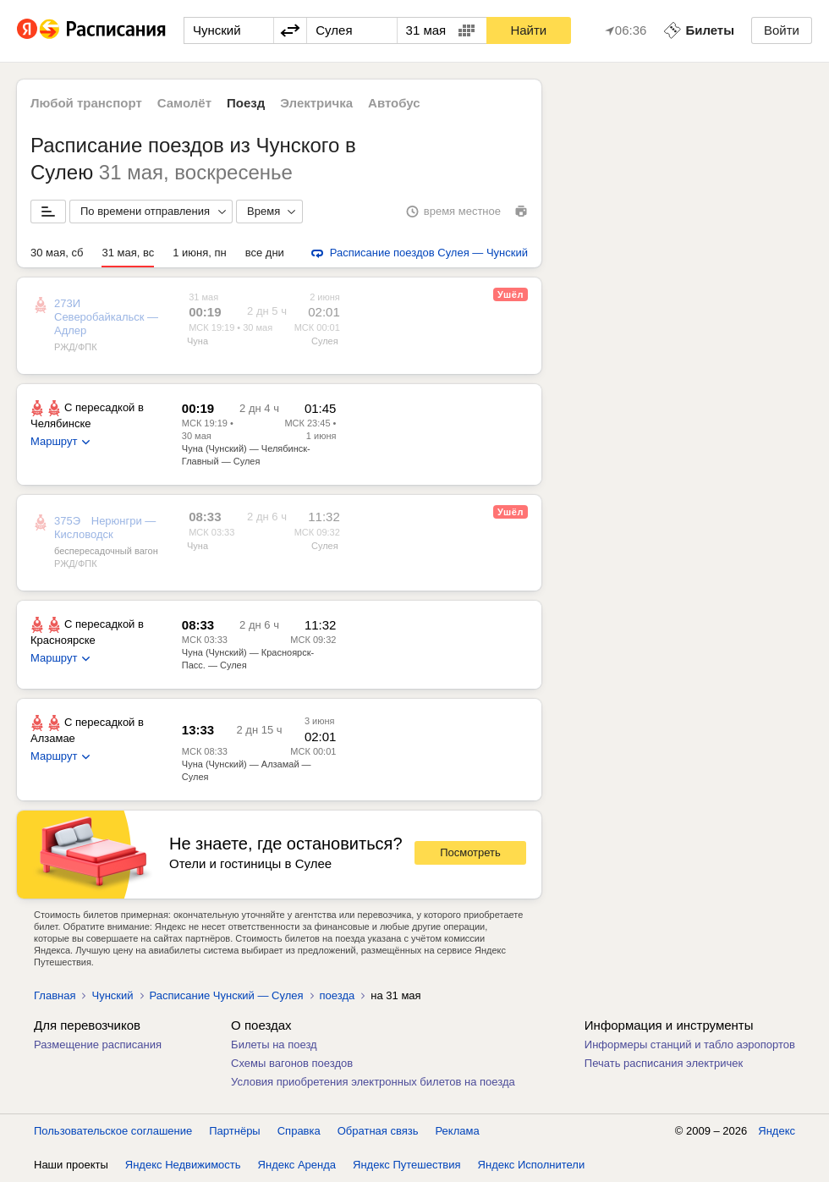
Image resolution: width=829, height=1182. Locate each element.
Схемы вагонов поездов (292, 1063)
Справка (299, 1130)
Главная (54, 995)
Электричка (316, 103)
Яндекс (776, 1130)
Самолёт (184, 103)
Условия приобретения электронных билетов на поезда (373, 1081)
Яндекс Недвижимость (183, 1164)
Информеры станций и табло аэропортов (690, 1044)
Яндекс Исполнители (531, 1164)
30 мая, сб (56, 252)
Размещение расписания (98, 1044)
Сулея (324, 341)
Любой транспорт (86, 103)
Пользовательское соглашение (113, 1130)
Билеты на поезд (274, 1044)
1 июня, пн (200, 252)
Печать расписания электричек (664, 1063)
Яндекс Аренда (297, 1164)
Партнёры (234, 1130)
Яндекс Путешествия (407, 1164)
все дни (264, 252)
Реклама (458, 1130)
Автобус (394, 103)
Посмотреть (470, 852)
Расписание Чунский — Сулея (227, 995)
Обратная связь (378, 1130)
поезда (337, 995)
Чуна (197, 341)
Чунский (112, 995)
